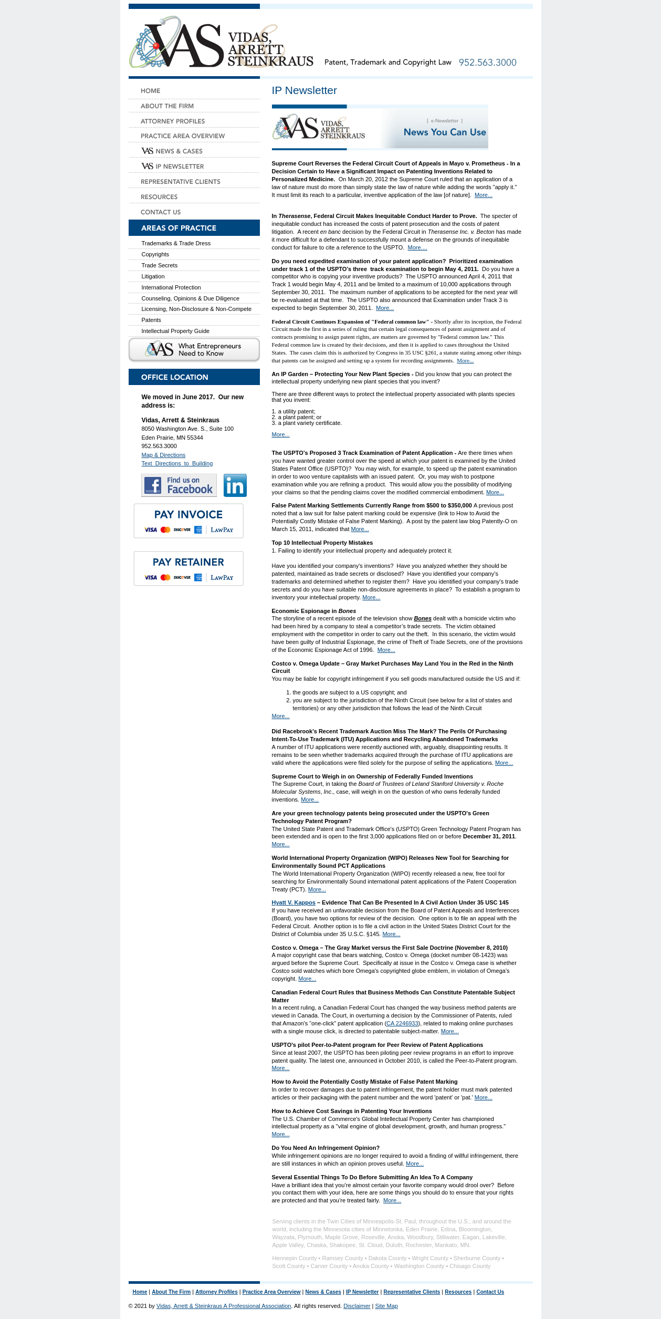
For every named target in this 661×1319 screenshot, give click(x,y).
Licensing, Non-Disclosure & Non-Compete (197, 309)
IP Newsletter (362, 1292)
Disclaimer (356, 1306)
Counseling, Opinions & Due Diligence (191, 298)
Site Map (386, 1306)
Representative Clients (411, 1292)
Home (140, 1292)
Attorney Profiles (216, 1292)
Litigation (153, 276)
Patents (151, 320)
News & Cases (323, 1292)
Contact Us (490, 1292)
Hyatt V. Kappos (294, 902)
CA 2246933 (402, 1023)
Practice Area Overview (272, 1292)
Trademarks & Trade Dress (176, 243)
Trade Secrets (160, 265)
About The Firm (171, 1292)
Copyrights (156, 254)
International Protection (171, 287)
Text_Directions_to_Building (177, 463)
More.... (417, 247)
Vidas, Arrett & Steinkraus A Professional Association (223, 1306)
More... (483, 195)
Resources (458, 1292)
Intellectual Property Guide (176, 331)
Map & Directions (164, 455)
